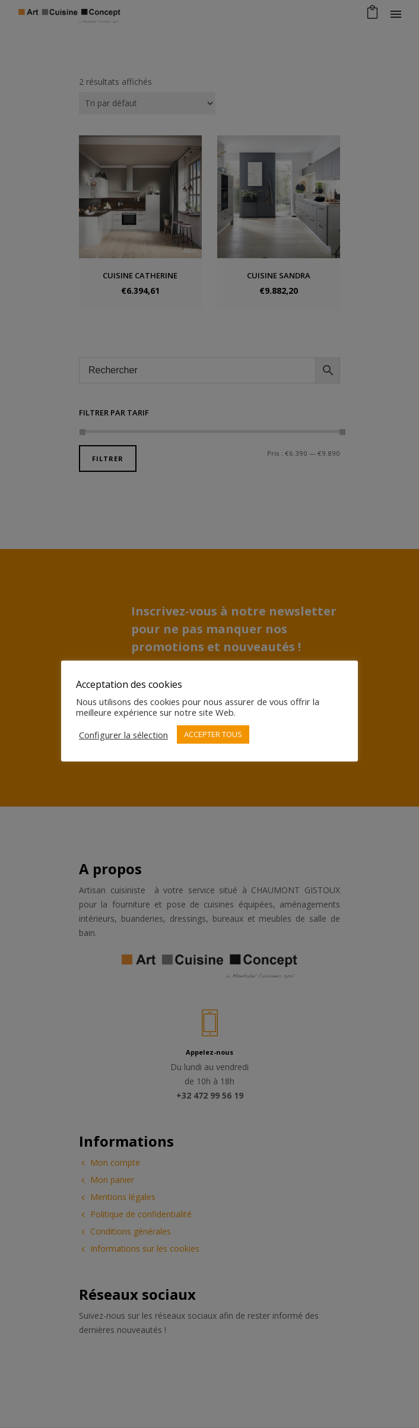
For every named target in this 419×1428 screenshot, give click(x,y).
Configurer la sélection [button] (123, 734)
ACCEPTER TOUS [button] (213, 734)
